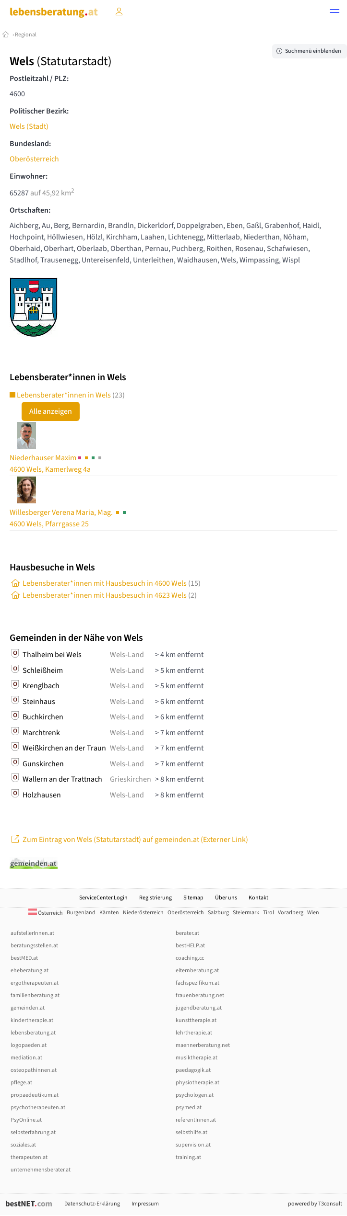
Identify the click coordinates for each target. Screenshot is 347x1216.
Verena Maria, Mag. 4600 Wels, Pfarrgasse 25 (69, 518)
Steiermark (246, 913)
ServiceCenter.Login (103, 898)
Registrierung (155, 898)
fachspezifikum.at (197, 983)
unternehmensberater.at (41, 1170)
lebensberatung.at (33, 1033)
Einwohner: (29, 176)
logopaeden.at (29, 1045)
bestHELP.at (190, 946)
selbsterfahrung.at (33, 1132)
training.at (188, 1157)
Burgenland (81, 913)
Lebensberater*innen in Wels (67, 395)
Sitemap (193, 898)
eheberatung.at (29, 970)
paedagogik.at (193, 1070)
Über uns (226, 898)
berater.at (187, 933)
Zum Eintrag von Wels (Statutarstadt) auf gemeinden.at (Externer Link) (129, 839)
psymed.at (189, 1107)
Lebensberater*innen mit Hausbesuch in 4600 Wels (105, 583)
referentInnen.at (196, 1120)
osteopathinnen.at (34, 1070)
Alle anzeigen (50, 411)
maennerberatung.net (203, 1045)
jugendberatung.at (199, 1008)
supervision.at (193, 1145)
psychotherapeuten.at (38, 1107)
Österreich (45, 913)
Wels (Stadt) (29, 126)
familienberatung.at (35, 995)
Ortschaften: (30, 210)
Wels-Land (127, 654)
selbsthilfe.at (191, 1132)
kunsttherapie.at (196, 1020)
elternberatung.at (197, 970)
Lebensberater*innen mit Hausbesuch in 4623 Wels (103, 595)
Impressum (145, 1204)
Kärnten (109, 913)
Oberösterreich (34, 159)
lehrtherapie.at (194, 1033)
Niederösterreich (143, 913)
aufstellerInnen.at (32, 933)
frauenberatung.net (200, 995)
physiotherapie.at (197, 1083)
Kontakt (258, 898)
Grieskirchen (130, 779)
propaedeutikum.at (35, 1095)
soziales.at (23, 1145)
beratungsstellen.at (34, 946)
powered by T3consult (315, 1204)
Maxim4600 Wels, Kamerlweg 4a (56, 464)
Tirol (268, 913)
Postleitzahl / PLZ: (39, 78)
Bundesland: (30, 143)
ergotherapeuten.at (35, 983)
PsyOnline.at (26, 1120)
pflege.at (21, 1083)
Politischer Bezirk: (39, 111)
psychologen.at (195, 1095)
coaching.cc (190, 958)
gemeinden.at (28, 1008)
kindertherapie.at (32, 1020)
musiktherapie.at (196, 1058)
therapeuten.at (29, 1157)
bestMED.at (24, 958)
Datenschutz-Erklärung (92, 1204)
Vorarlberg (290, 913)
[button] (334, 12)
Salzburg (218, 913)
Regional (25, 35)
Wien (313, 913)
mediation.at (26, 1058)
